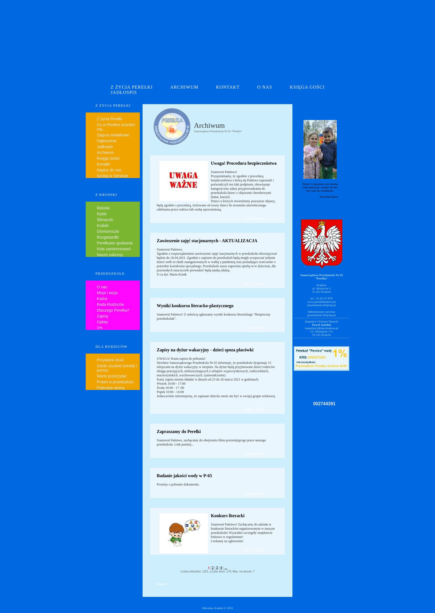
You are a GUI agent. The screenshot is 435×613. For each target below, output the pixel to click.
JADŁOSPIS (124, 92)
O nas (102, 287)
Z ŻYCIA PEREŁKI (132, 87)
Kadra (102, 298)
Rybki (102, 214)
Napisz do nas (109, 170)
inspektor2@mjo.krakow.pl (321, 328)
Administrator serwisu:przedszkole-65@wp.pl (321, 313)
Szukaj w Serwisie (112, 176)
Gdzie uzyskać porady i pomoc (117, 368)
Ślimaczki (105, 219)
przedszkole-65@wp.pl (321, 305)
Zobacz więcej (254, 218)
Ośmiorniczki (108, 231)
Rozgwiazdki (108, 237)
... (225, 568)
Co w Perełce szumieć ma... (116, 126)
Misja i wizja (107, 293)
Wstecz (161, 584)
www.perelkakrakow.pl (321, 301)
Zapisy (102, 316)
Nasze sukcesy (110, 254)
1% (99, 328)
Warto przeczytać (112, 376)
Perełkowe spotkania (115, 243)
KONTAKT (227, 87)
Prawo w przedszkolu (115, 382)
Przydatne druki (110, 360)
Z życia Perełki (109, 119)
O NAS (264, 87)
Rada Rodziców (110, 304)
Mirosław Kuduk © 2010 (217, 608)
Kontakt (103, 164)
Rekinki (103, 208)
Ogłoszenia (106, 141)
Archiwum (105, 152)
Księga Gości (108, 158)
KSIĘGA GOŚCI (307, 87)
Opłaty (102, 322)
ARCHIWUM (184, 87)
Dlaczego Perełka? (113, 310)
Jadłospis (105, 146)
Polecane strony (111, 388)
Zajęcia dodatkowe (113, 135)
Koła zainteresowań (114, 249)
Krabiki (103, 225)
